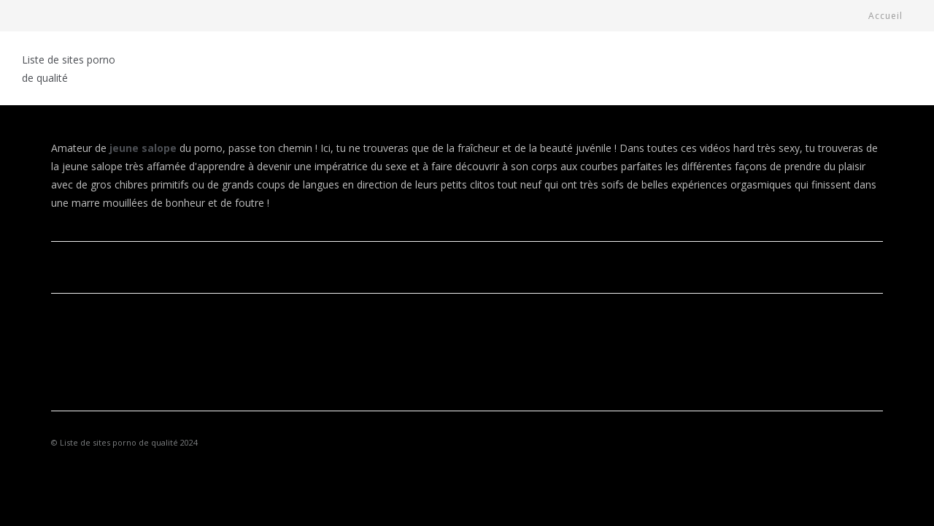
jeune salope (143, 148)
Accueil (885, 15)
